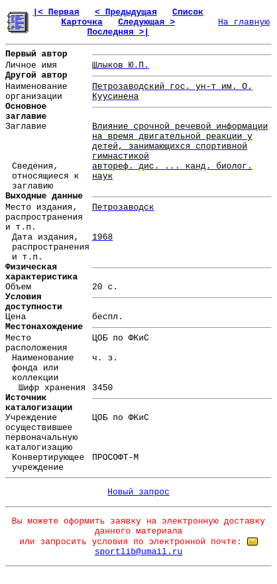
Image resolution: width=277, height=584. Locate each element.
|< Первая (55, 12)
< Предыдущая (126, 12)
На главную (244, 22)
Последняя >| (118, 32)
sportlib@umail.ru (139, 552)
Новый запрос (138, 492)
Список (187, 12)
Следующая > (146, 22)
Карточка (81, 22)
